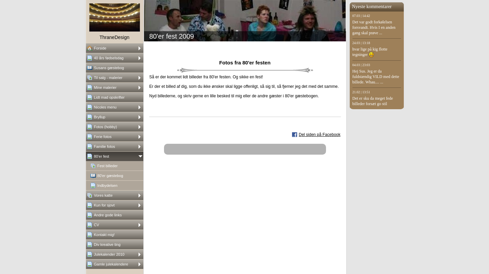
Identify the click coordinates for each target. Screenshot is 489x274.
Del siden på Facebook (320, 134)
